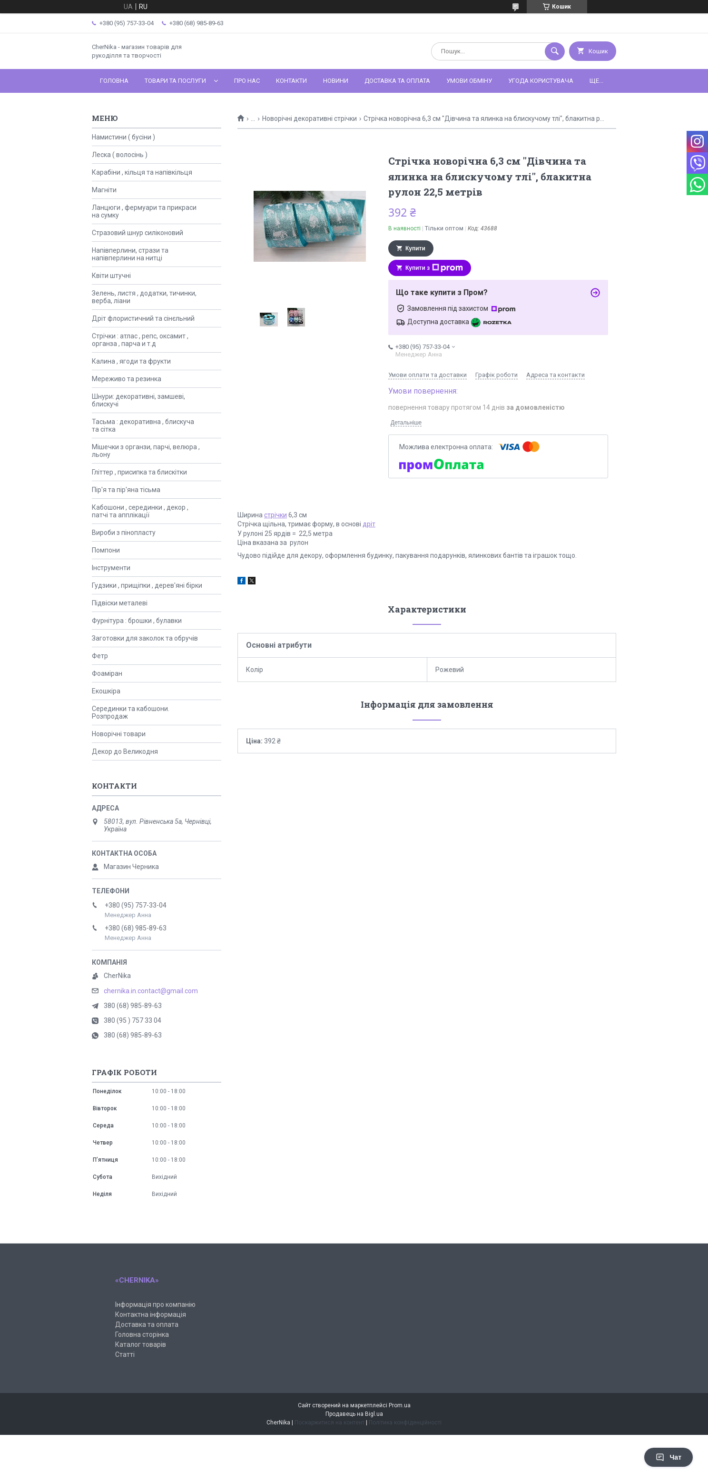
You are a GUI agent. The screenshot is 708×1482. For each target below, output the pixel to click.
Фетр (100, 656)
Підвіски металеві (120, 603)
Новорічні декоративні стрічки (309, 118)
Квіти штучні (111, 275)
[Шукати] (555, 51)
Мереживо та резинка (126, 379)
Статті (125, 1354)
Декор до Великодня (125, 751)
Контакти (291, 80)
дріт (369, 524)
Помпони (106, 550)
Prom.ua (400, 1405)
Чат (668, 1457)
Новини (335, 80)
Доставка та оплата (397, 80)
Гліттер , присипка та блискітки (139, 472)
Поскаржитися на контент (329, 1422)
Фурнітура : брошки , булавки (137, 620)
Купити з (434, 268)
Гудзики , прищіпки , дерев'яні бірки (147, 585)
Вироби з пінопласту (124, 532)
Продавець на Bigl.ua (354, 1414)
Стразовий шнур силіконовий (137, 233)
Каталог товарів (140, 1344)
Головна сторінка (142, 1334)
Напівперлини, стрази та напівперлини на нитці (130, 254)
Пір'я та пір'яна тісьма (126, 490)
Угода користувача (540, 80)
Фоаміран (107, 673)
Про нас (247, 80)
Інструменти (111, 568)
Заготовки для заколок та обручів (145, 638)
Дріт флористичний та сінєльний (143, 318)
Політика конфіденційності (405, 1422)
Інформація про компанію (155, 1304)
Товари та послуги (175, 80)
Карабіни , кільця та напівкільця (142, 172)
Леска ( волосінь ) (120, 154)
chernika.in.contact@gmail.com (151, 991)
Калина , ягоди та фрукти (131, 361)
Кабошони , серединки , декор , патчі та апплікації (140, 511)
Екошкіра (106, 691)
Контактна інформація (150, 1314)
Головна (114, 80)
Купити (415, 248)
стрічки (275, 515)
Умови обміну (469, 80)
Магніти (104, 190)
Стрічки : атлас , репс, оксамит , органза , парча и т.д (140, 339)
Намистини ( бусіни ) (123, 137)
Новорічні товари (119, 734)
